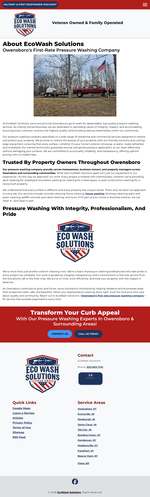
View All (83, 463)
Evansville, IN (86, 414)
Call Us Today (88, 333)
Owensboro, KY (87, 408)
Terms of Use (22, 427)
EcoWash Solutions (69, 492)
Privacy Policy (22, 422)
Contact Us (60, 333)
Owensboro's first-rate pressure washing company (112, 295)
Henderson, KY (87, 440)
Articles (18, 418)
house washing (94, 193)
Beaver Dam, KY (88, 456)
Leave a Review (23, 413)
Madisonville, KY (88, 445)
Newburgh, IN (86, 419)
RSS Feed (19, 437)
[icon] (75, 481)
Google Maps (21, 408)
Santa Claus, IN (87, 424)
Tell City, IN (85, 429)
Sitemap (18, 432)
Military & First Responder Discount (30, 4)
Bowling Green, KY (89, 435)
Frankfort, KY (86, 450)
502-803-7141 (95, 367)
